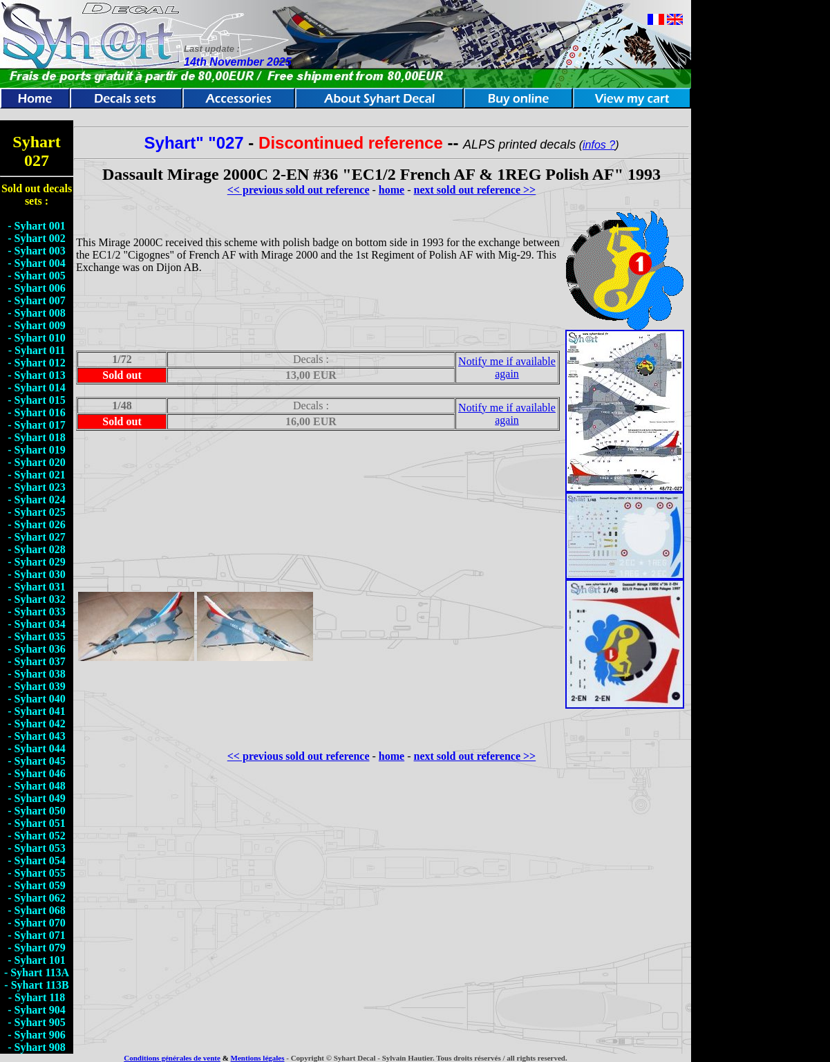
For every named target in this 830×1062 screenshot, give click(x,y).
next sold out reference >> (475, 190)
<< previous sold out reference (298, 190)
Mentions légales (258, 1058)
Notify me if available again (507, 367)
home (391, 190)
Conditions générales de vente (172, 1058)
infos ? (599, 145)
